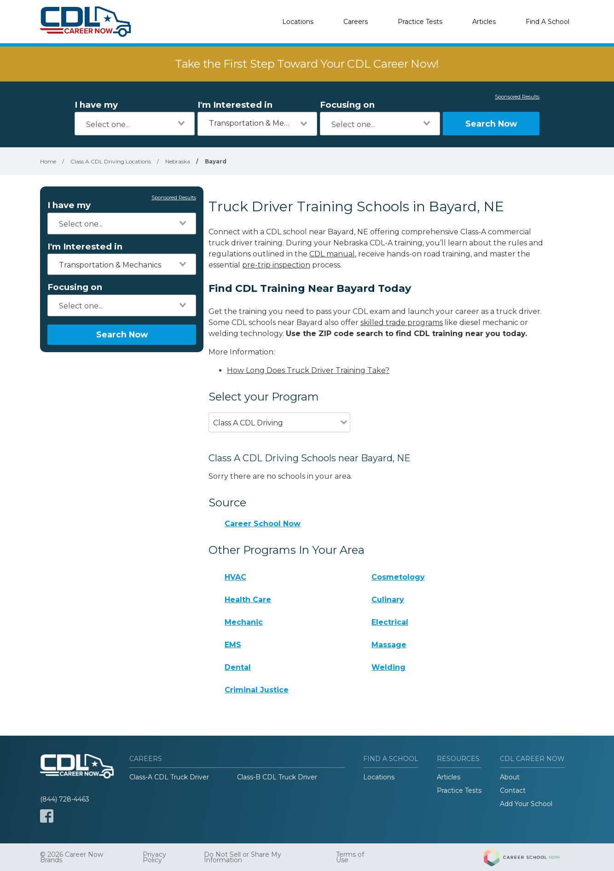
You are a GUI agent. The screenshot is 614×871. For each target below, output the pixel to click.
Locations (297, 21)
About (510, 777)
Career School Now (263, 523)
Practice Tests (420, 21)
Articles (484, 21)
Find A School (547, 21)
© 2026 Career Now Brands (71, 857)
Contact (513, 790)
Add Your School (526, 804)
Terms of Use (350, 857)
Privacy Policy (154, 857)
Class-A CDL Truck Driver (169, 777)
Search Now (491, 123)
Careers (355, 21)
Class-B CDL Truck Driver (277, 777)
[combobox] (134, 123)
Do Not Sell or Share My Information (242, 857)
